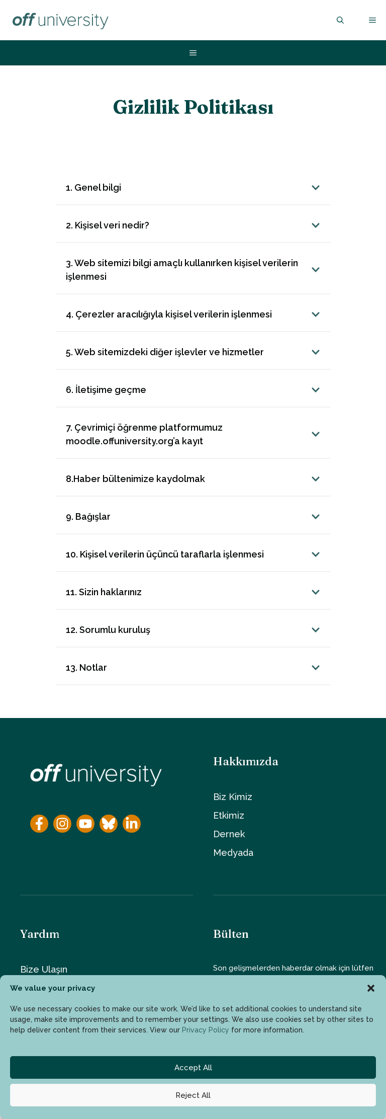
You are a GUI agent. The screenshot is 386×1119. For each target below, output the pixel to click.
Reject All (193, 1095)
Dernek (229, 834)
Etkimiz (228, 815)
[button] (371, 988)
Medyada (233, 852)
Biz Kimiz (232, 796)
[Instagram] (62, 824)
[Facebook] (39, 824)
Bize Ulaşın (43, 969)
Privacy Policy (205, 1030)
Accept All (193, 1067)
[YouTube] (85, 824)
